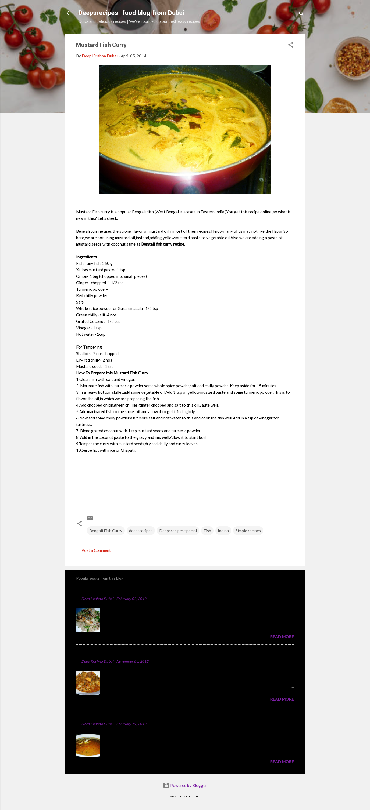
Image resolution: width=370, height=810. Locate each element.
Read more (282, 636)
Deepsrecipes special (178, 530)
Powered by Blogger (185, 785)
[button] (290, 46)
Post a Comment (96, 550)
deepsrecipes (140, 530)
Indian (223, 530)
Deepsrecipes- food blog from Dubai (131, 13)
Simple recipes (248, 530)
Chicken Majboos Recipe (103, 590)
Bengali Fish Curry (105, 530)
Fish (207, 530)
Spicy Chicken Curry (98, 653)
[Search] (301, 14)
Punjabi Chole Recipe (99, 715)
